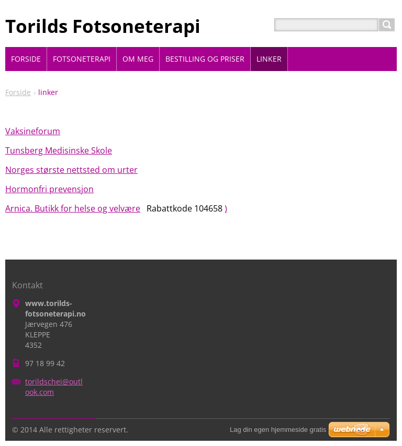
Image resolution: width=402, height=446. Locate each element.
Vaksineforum (32, 131)
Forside (18, 92)
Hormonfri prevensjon (49, 189)
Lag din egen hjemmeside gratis (278, 429)
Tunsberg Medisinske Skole (58, 150)
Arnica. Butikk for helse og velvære (72, 208)
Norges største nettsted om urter (71, 169)
